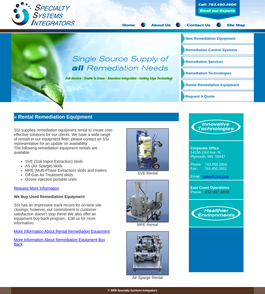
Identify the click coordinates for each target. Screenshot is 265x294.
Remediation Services (204, 62)
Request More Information (36, 188)
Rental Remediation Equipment (212, 85)
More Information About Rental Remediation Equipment (62, 231)
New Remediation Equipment (210, 38)
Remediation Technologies (208, 73)
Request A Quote (200, 96)
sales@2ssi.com (216, 176)
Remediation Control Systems (211, 50)
